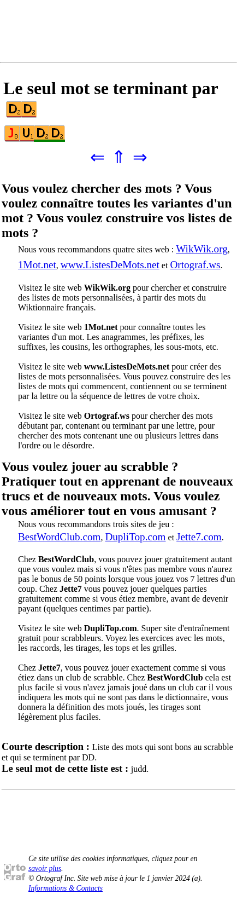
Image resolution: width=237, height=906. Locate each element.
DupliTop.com (135, 537)
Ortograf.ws (195, 264)
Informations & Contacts (65, 888)
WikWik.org (202, 249)
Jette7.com (199, 537)
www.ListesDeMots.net (110, 264)
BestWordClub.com (59, 537)
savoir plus (44, 868)
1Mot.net (37, 264)
